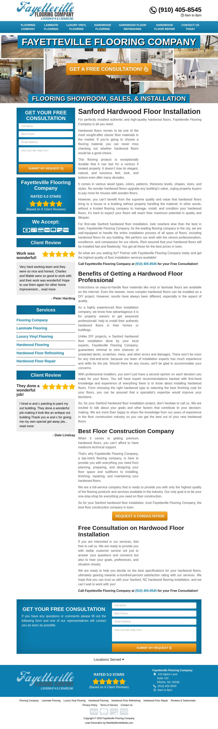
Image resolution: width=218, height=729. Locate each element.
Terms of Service (109, 705)
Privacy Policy (90, 705)
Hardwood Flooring (102, 27)
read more (48, 289)
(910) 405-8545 (175, 9)
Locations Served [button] (109, 660)
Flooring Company (28, 27)
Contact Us (126, 705)
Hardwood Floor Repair (164, 27)
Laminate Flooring (51, 27)
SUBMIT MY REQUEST (45, 168)
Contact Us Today (190, 27)
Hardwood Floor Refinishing (132, 27)
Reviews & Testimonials (183, 700)
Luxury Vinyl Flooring (77, 27)
